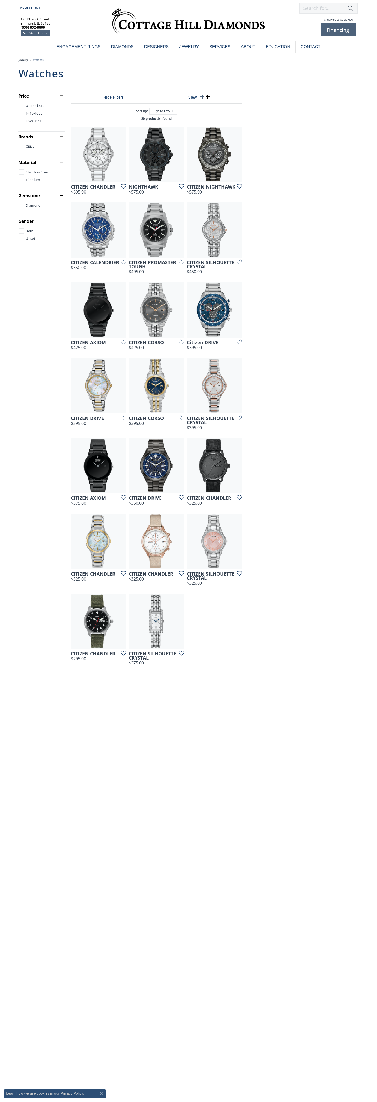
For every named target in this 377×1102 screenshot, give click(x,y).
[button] (29, 8)
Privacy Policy (71, 1093)
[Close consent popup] (101, 1093)
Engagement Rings (79, 46)
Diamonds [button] (122, 46)
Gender (26, 221)
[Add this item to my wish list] (161, 225)
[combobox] (321, 8)
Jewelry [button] (189, 46)
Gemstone (29, 196)
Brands (26, 137)
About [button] (248, 46)
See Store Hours (35, 33)
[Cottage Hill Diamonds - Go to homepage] (188, 24)
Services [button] (219, 46)
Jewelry (23, 60)
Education (278, 46)
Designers (156, 46)
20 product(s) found (214, 118)
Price (24, 96)
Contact (310, 46)
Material (27, 162)
